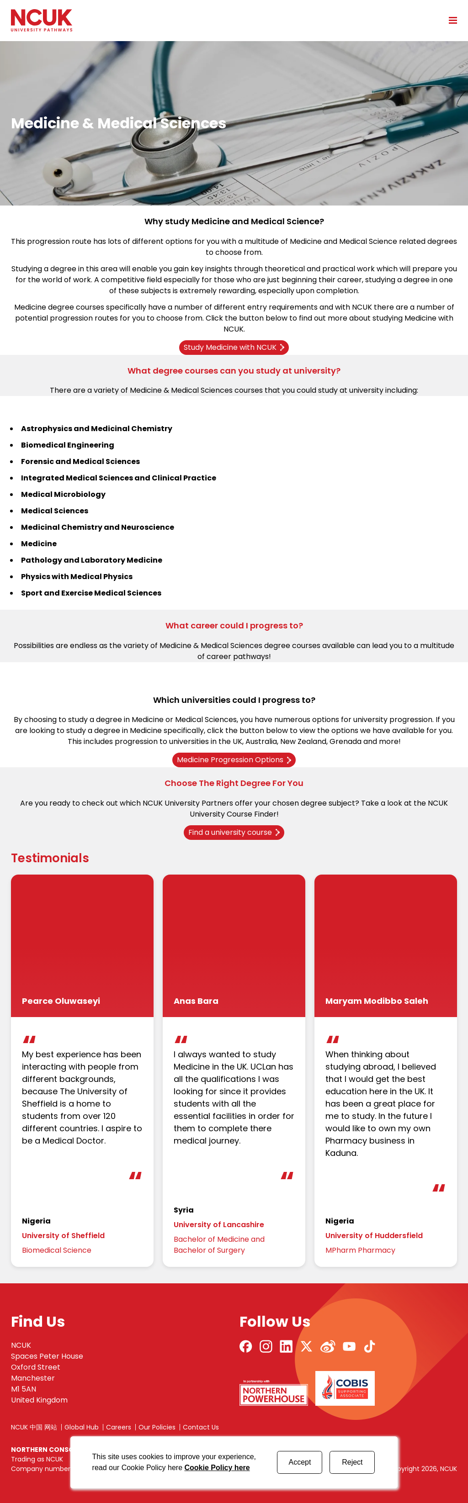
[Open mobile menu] (449, 20)
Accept (299, 1462)
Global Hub (81, 1427)
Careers (118, 1427)
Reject (352, 1462)
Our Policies (157, 1427)
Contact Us (201, 1427)
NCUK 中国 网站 (34, 1427)
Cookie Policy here (217, 1467)
